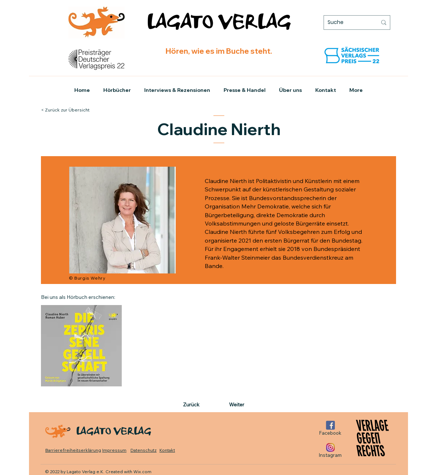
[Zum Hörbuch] (81, 345)
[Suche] (347, 22)
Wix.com (142, 471)
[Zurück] (197, 405)
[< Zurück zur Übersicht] (72, 110)
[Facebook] (330, 428)
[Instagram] (330, 450)
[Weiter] (235, 405)
